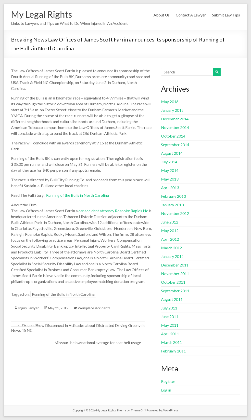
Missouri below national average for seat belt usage (100, 342)
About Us (161, 15)
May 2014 (169, 170)
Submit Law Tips (226, 15)
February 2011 (173, 351)
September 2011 (175, 290)
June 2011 (169, 316)
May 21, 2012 (58, 308)
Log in (166, 390)
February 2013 (173, 196)
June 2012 (169, 222)
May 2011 (169, 325)
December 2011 (174, 265)
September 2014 (175, 144)
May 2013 (169, 179)
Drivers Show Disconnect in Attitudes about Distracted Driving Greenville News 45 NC (78, 328)
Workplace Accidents (94, 308)
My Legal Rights (41, 14)
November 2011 (175, 273)
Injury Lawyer (28, 308)
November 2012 (175, 213)
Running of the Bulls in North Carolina (77, 195)
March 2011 (171, 342)
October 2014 (173, 136)
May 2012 (169, 230)
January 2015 (172, 110)
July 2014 (169, 161)
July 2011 (169, 308)
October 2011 (173, 282)
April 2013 (170, 187)
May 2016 (169, 101)
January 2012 (172, 256)
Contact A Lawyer (191, 15)
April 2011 (170, 333)
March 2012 (171, 247)
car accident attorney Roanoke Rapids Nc (113, 210)
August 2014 (172, 153)
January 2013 (172, 204)
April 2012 (170, 239)
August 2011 (172, 299)
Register (168, 381)
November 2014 (175, 127)
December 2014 (174, 118)
